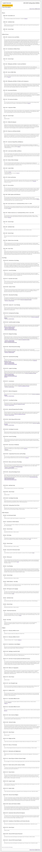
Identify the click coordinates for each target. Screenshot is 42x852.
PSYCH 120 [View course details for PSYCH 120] (25, 448)
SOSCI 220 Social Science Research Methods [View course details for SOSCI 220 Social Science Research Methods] (10, 479)
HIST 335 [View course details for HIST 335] (19, 146)
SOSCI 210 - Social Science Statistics (10, 328)
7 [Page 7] (8, 847)
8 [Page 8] (9, 847)
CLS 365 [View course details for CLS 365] (10, 172)
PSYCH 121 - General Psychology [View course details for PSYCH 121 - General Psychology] (9, 300)
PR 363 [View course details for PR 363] (20, 615)
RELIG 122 (5, 703)
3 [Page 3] (5, 847)
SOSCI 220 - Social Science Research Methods (10, 329)
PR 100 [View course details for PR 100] (33, 552)
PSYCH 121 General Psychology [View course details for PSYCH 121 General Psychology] (9, 374)
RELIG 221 (5, 710)
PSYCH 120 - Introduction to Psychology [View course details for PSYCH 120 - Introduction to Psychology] (26, 299)
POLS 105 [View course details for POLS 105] (29, 103)
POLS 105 (34, 181)
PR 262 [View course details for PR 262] (13, 593)
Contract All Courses (32, 8)
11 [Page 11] (12, 847)
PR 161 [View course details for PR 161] (30, 539)
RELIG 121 (9, 702)
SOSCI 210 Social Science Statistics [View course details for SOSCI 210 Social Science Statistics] (9, 478)
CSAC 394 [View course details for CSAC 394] (27, 457)
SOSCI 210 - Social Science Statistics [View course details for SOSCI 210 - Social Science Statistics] (9, 375)
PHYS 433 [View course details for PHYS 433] (25, 18)
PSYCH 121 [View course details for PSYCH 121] (6, 449)
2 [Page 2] (4, 847)
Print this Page (37, 8)
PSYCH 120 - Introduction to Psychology (24, 339)
